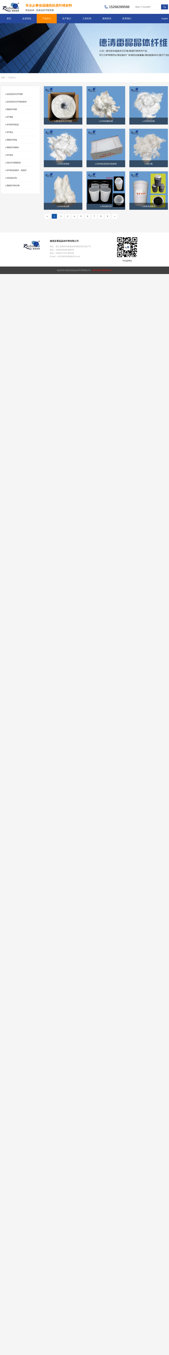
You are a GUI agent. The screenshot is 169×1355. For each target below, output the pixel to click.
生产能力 (66, 18)
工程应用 (86, 18)
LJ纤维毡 (9, 132)
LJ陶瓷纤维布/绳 (12, 185)
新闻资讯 (106, 18)
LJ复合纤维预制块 (13, 163)
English (165, 18)
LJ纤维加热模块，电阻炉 (16, 170)
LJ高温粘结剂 (11, 178)
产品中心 (46, 18)
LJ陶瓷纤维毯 (11, 140)
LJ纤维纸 (9, 155)
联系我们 (126, 18)
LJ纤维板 (9, 117)
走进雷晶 (26, 18)
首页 (9, 18)
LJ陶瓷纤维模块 (12, 147)
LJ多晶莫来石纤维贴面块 (16, 102)
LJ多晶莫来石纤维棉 (14, 94)
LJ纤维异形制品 (12, 124)
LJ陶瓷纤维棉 (11, 109)
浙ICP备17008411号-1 (102, 270)
